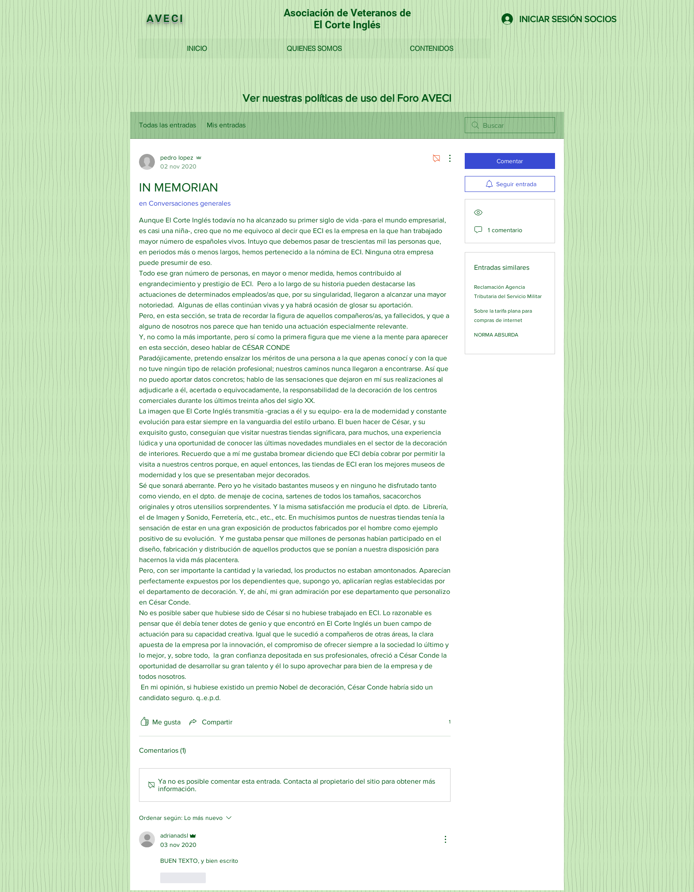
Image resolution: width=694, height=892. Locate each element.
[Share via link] (210, 721)
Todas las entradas (167, 125)
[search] (510, 125)
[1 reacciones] (445, 722)
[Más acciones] (445, 158)
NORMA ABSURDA (496, 335)
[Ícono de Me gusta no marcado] (144, 721)
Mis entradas (226, 125)
